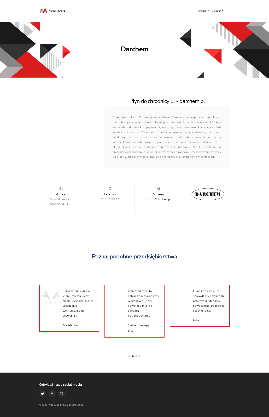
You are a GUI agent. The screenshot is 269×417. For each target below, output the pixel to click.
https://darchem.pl (159, 199)
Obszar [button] (216, 11)
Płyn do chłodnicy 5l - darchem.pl (167, 101)
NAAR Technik (74, 327)
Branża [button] (202, 11)
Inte (196, 322)
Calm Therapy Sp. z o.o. (143, 329)
